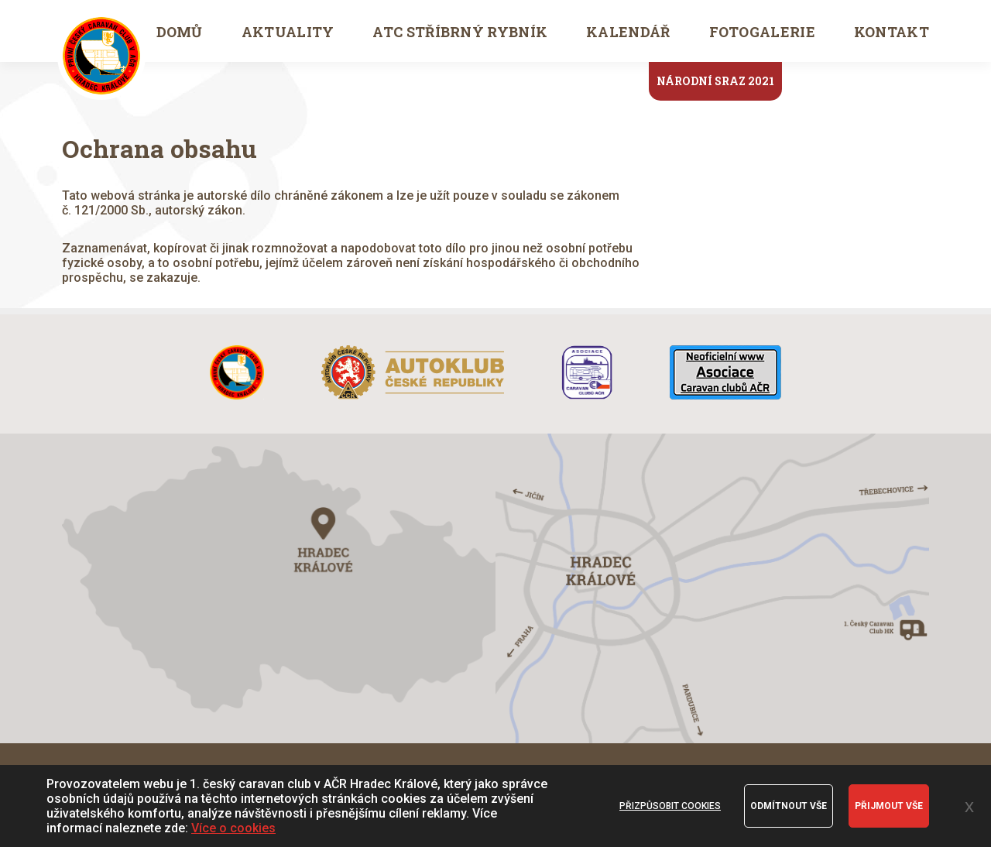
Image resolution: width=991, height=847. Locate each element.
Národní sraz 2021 (715, 81)
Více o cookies (233, 828)
